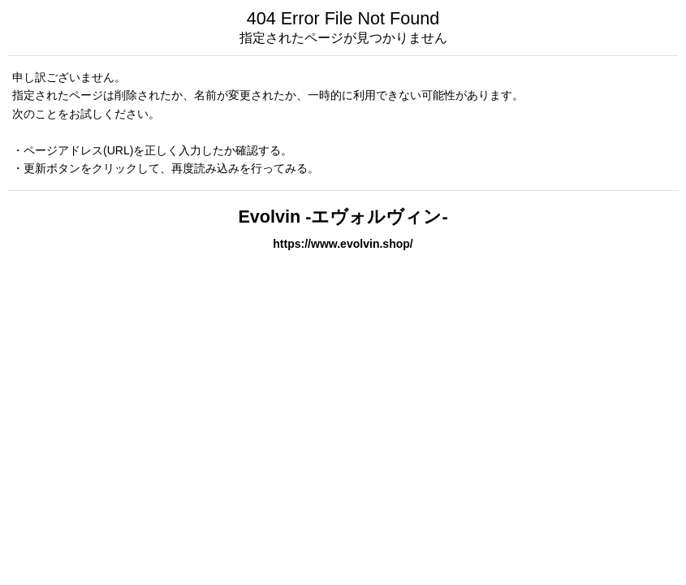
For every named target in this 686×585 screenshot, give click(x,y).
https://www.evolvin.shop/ (343, 243)
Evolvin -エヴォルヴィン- (342, 216)
